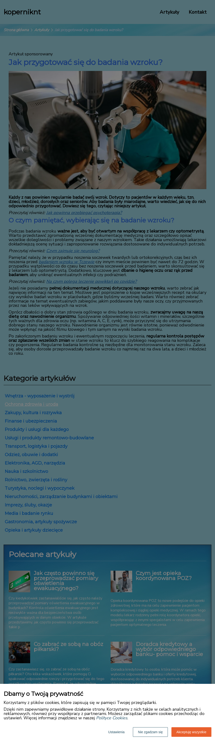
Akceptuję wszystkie (191, 732)
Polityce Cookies (111, 718)
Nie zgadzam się (150, 732)
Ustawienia (116, 732)
